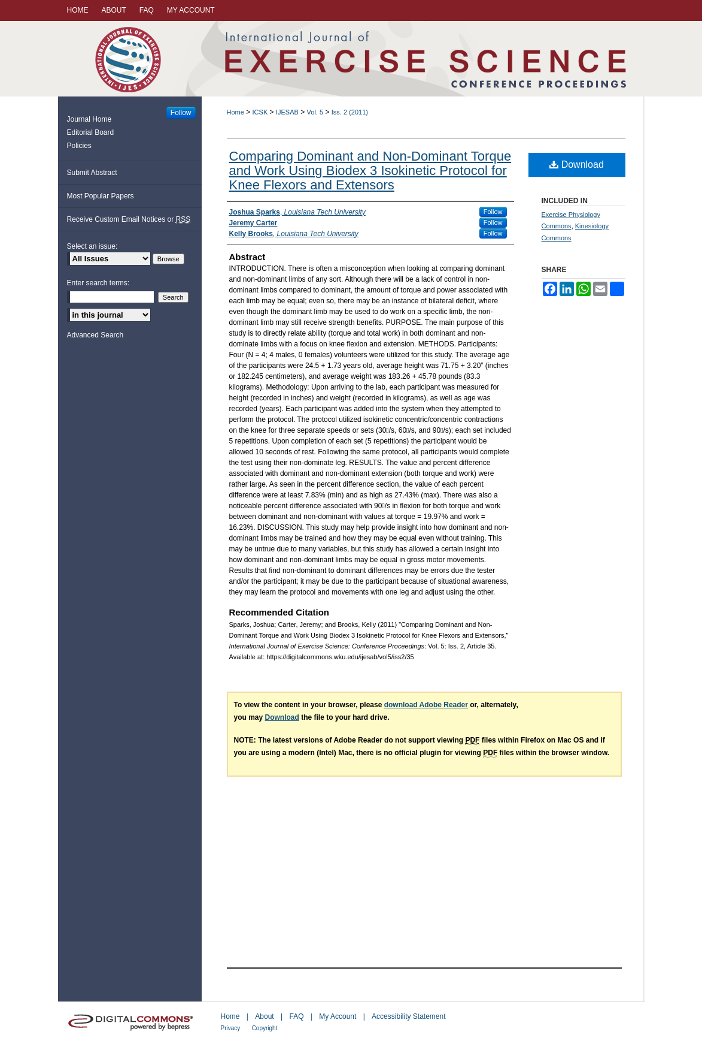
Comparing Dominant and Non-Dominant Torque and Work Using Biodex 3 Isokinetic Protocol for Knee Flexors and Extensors (370, 170)
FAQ (296, 1016)
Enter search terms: (98, 283)
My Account (337, 1016)
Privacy (231, 1028)
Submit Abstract (92, 172)
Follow (493, 211)
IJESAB (287, 112)
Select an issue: (92, 246)
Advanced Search (95, 335)
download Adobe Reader (426, 705)
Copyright (265, 1028)
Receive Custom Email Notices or (129, 219)
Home (235, 112)
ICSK (260, 112)
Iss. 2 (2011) (350, 112)
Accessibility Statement (408, 1016)
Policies (79, 145)
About (264, 1016)
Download (576, 164)
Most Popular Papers (100, 196)
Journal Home (89, 119)
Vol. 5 (315, 112)
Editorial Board (90, 132)
